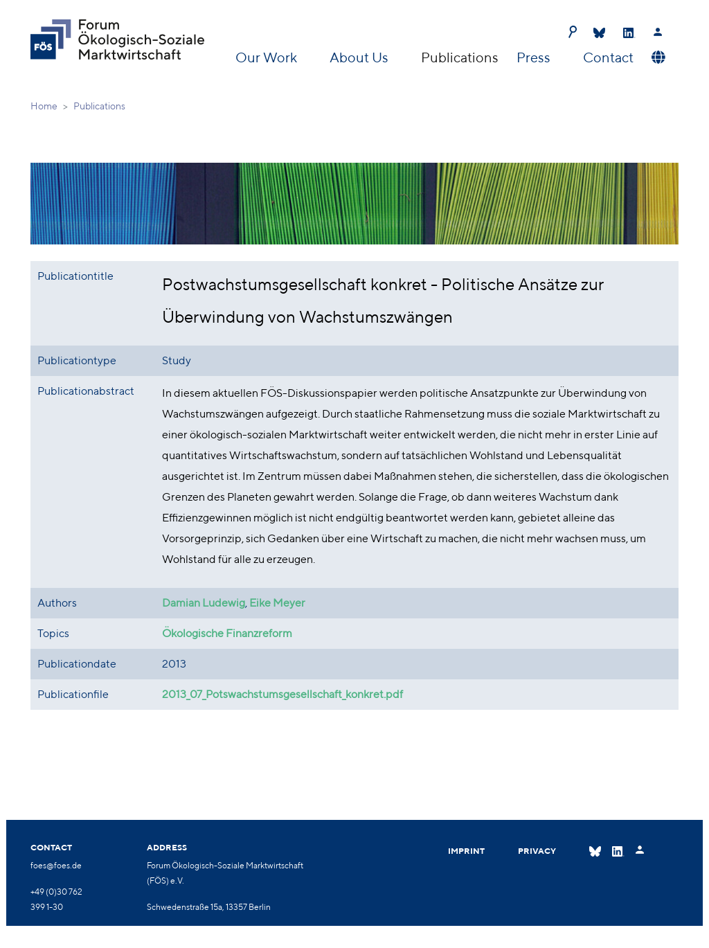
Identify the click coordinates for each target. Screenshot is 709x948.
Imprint (466, 851)
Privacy (537, 851)
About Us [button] (360, 57)
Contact (608, 57)
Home (43, 105)
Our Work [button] (267, 57)
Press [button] (535, 57)
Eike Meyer (277, 602)
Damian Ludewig (203, 602)
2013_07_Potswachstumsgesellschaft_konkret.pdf (282, 694)
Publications (460, 57)
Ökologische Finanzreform (227, 633)
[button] (656, 57)
